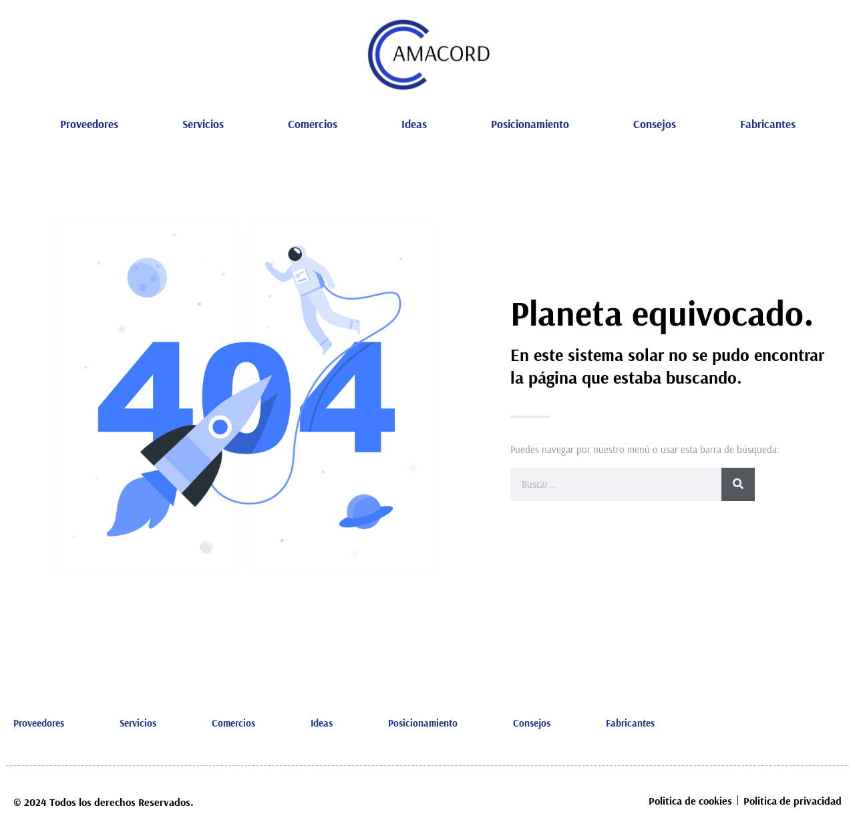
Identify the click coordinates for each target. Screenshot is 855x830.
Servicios (203, 124)
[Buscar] (738, 484)
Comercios (312, 124)
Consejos (654, 124)
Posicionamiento (530, 124)
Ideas (414, 124)
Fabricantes (768, 124)
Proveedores (89, 124)
